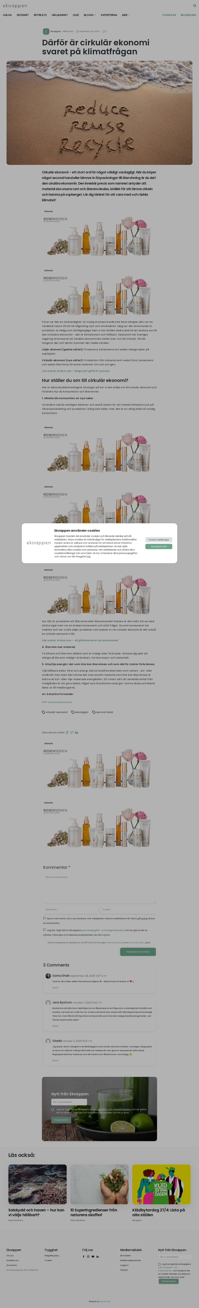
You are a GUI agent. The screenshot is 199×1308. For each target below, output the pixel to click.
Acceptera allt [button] (159, 546)
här (88, 556)
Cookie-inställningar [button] (158, 539)
